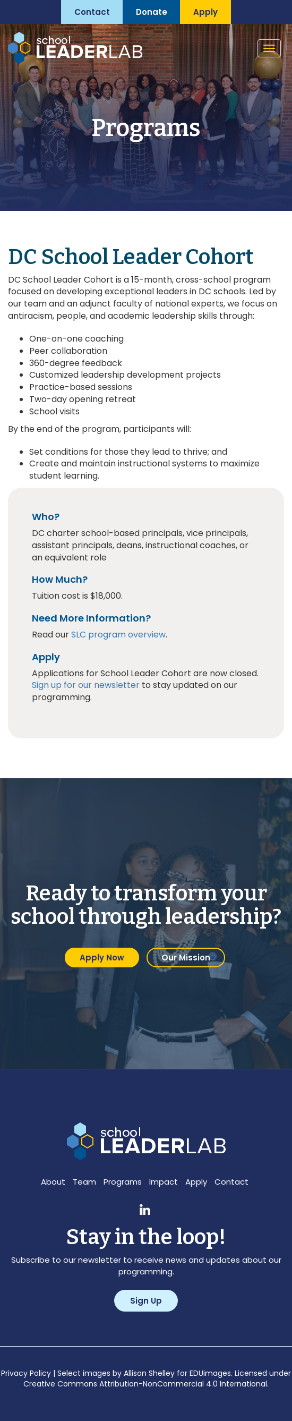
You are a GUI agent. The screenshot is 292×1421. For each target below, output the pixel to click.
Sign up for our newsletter (86, 685)
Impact (163, 1181)
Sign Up (146, 1300)
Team (84, 1181)
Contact (231, 1181)
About (53, 1181)
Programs (123, 1181)
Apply (196, 1181)
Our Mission (185, 957)
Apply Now (102, 957)
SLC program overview (118, 634)
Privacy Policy (26, 1373)
